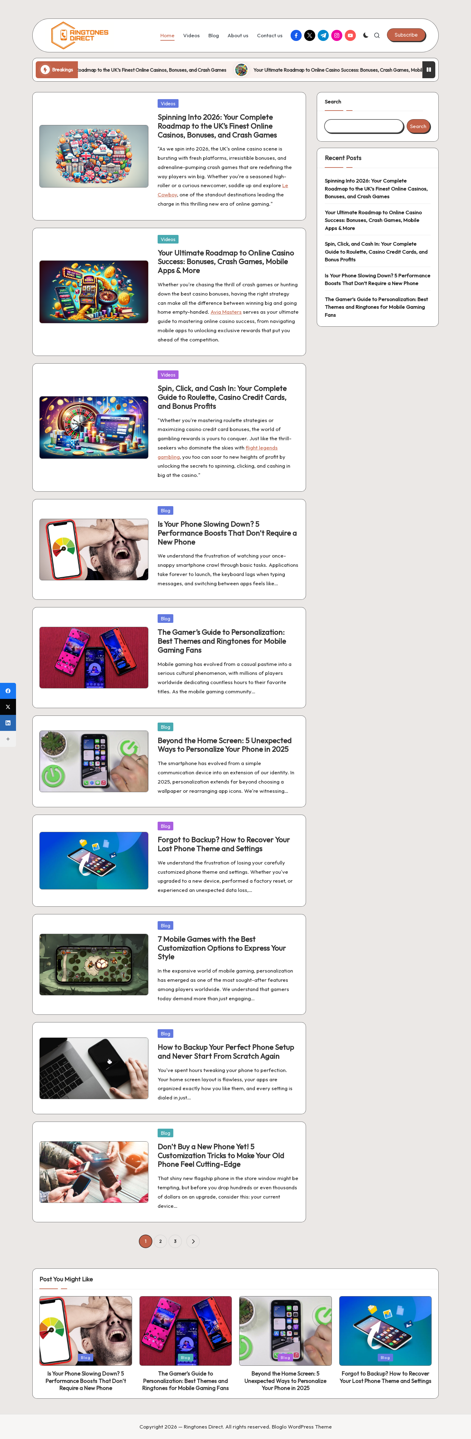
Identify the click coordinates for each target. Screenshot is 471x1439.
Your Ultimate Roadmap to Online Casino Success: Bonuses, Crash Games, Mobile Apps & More (226, 261)
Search (333, 101)
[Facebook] (8, 691)
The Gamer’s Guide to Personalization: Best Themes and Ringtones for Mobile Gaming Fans (222, 641)
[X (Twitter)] (8, 707)
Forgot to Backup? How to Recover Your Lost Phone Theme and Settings (224, 844)
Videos (168, 103)
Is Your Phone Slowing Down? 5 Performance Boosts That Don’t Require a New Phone (227, 532)
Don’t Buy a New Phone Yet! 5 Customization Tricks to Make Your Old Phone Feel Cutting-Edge (221, 1155)
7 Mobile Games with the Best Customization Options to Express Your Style (222, 947)
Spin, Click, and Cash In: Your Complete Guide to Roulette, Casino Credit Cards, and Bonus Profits (222, 397)
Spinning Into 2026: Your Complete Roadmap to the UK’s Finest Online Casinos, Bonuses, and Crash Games (158, 70)
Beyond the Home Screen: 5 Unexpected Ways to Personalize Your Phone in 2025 (225, 745)
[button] (406, 34)
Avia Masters (226, 311)
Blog (165, 510)
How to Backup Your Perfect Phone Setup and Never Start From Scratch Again (226, 1051)
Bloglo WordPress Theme (302, 1426)
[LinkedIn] (8, 723)
